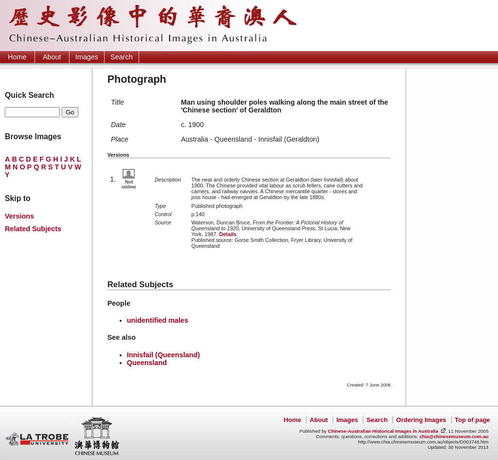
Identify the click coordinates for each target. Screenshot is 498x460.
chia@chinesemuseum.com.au (453, 436)
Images (86, 57)
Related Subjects (33, 229)
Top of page (472, 419)
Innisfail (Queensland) (163, 355)
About (52, 57)
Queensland (147, 363)
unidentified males (157, 320)
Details (227, 234)
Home (17, 57)
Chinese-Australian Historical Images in (383, 431)
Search (121, 57)
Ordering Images (421, 419)
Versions (19, 216)
